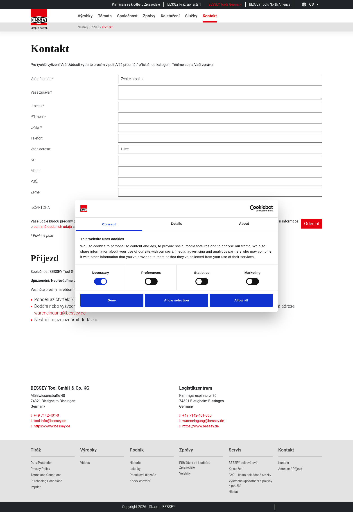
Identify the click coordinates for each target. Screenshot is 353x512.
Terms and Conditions (46, 475)
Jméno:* (37, 106)
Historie (135, 463)
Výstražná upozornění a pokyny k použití (250, 483)
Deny (112, 300)
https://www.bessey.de (50, 426)
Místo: (35, 170)
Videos (85, 463)
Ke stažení (236, 469)
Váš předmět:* (42, 79)
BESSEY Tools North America (269, 4)
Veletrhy (185, 473)
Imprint (36, 487)
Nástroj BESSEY (89, 27)
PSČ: (34, 181)
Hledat (233, 492)
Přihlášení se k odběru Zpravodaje (136, 4)
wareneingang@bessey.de (60, 313)
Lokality (135, 469)
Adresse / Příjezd (290, 469)
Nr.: (33, 160)
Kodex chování (140, 481)
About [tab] (244, 223)
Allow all (241, 300)
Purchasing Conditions (46, 481)
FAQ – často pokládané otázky (250, 475)
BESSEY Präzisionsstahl (184, 4)
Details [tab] (176, 223)
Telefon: (37, 138)
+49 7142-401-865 (195, 415)
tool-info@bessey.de (48, 421)
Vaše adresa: (41, 149)
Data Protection (41, 463)
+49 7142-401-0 (45, 415)
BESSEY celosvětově (243, 463)
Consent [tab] (109, 224)
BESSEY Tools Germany (225, 4)
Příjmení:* (38, 117)
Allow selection (176, 300)
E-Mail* (36, 127)
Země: (36, 192)
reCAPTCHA (40, 207)
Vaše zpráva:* (41, 92)
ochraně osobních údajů (53, 227)
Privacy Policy (40, 469)
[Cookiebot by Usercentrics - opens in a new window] (253, 208)
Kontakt (107, 27)
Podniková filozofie (143, 475)
